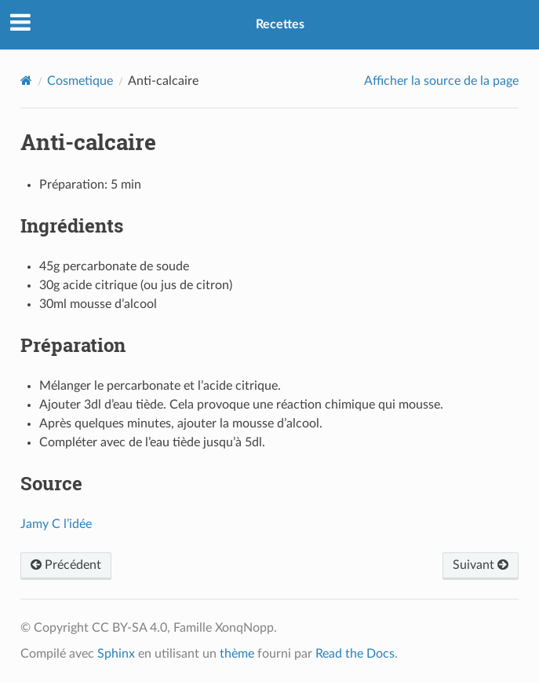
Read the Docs (355, 653)
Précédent (66, 565)
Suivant (480, 565)
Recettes (280, 24)
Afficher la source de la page (441, 81)
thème (237, 653)
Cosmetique (80, 81)
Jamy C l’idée (56, 524)
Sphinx (116, 653)
